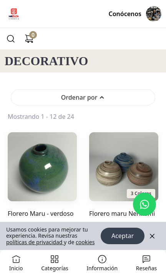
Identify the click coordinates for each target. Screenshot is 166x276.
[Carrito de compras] (29, 38)
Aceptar (122, 236)
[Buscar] (10, 38)
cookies (85, 242)
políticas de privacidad (35, 242)
